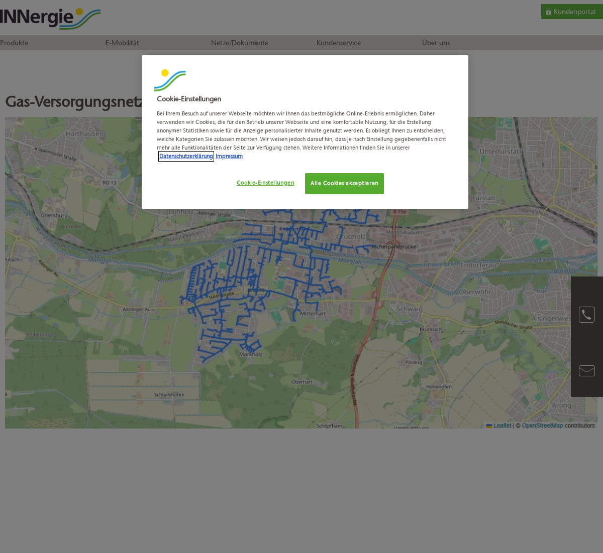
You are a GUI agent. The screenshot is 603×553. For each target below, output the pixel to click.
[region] (305, 132)
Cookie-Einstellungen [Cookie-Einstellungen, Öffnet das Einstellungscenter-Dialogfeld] (265, 182)
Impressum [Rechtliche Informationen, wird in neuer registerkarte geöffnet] (229, 156)
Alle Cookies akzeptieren (344, 183)
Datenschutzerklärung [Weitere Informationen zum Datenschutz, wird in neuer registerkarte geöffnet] (186, 156)
